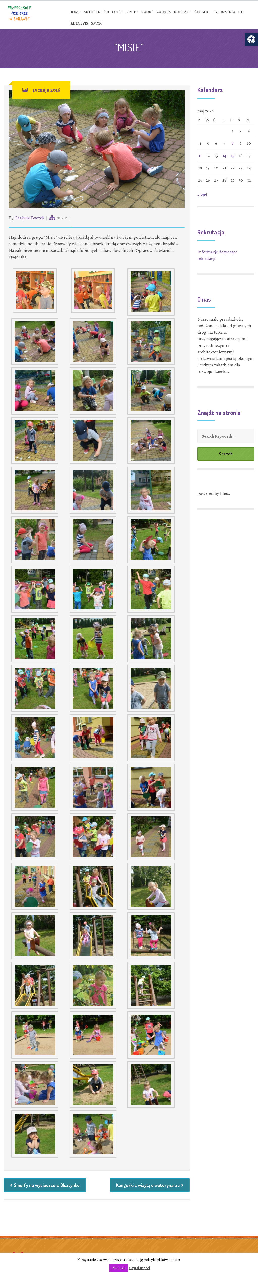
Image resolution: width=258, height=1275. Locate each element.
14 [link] (224, 155)
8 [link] (233, 143)
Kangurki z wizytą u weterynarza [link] (149, 1185)
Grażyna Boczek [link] (29, 218)
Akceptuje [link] (118, 1268)
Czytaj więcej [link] (139, 1267)
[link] (251, 39)
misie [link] (62, 218)
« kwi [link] (202, 195)
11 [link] (200, 155)
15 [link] (232, 155)
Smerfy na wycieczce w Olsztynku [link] (45, 1185)
